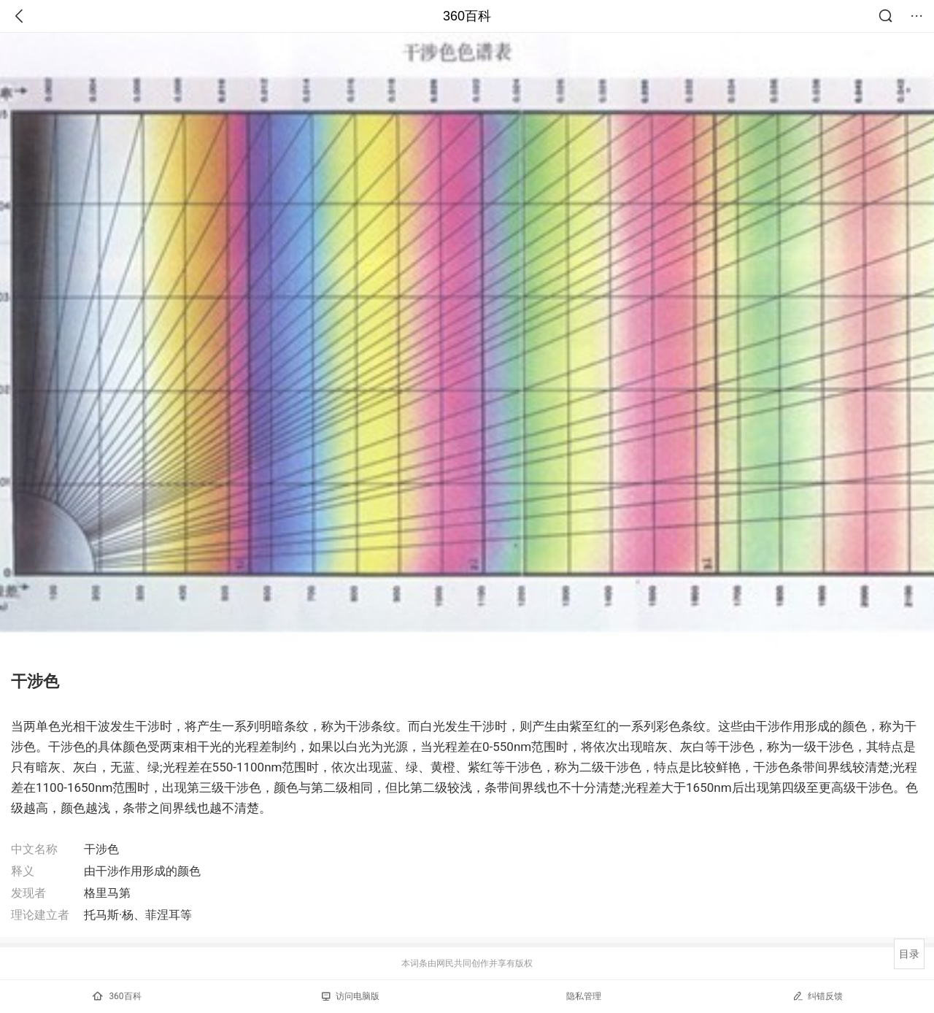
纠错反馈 (817, 995)
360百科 (467, 16)
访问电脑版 (350, 996)
